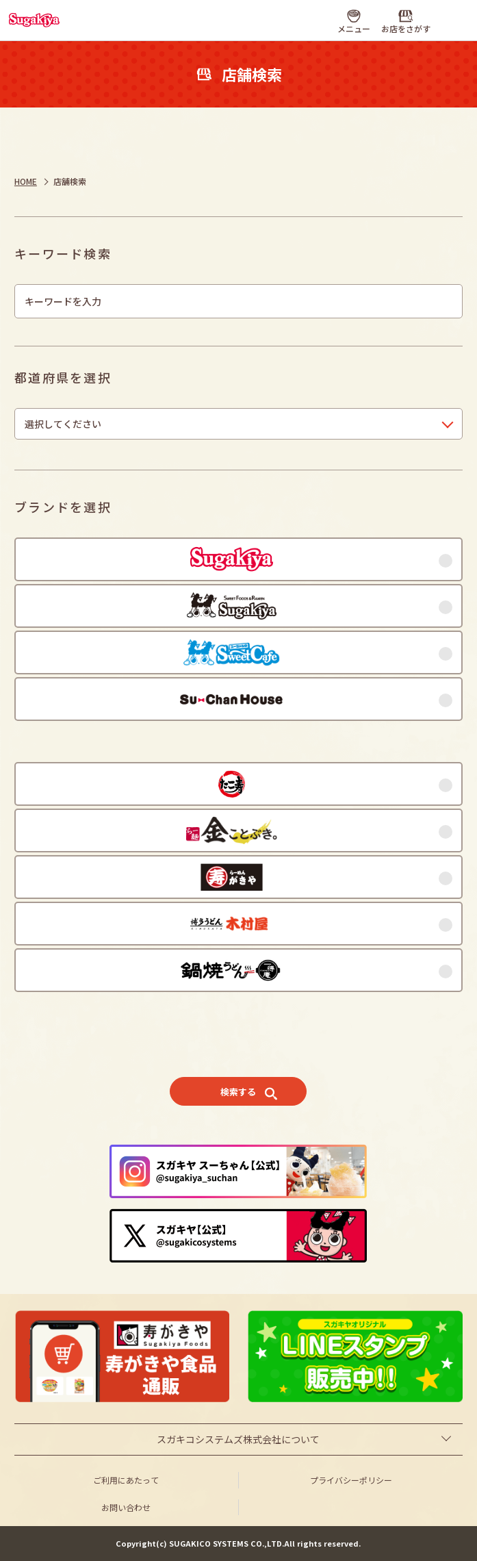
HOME (25, 181)
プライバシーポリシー (351, 1480)
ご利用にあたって (126, 1480)
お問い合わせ (126, 1507)
